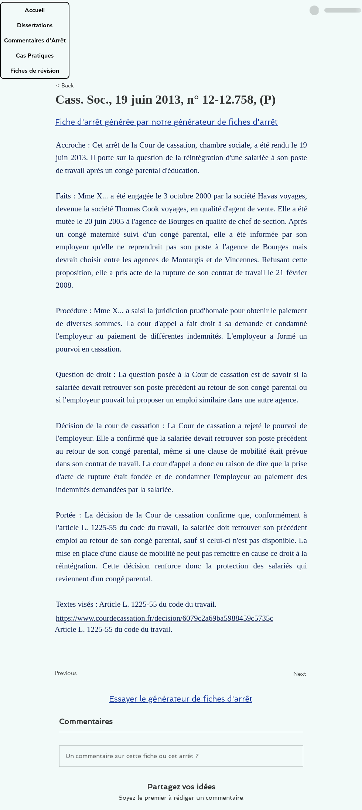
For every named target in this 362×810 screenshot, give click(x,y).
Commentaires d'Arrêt (35, 40)
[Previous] (79, 673)
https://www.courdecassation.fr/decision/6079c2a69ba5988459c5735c (164, 618)
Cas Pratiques (35, 55)
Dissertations (34, 25)
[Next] (287, 674)
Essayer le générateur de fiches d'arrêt (180, 698)
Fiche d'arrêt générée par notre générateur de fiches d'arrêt (166, 122)
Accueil (35, 10)
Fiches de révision (34, 70)
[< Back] (80, 85)
